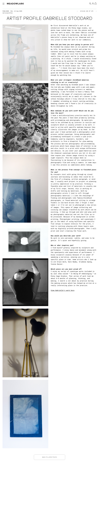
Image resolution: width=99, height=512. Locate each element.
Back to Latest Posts (49, 457)
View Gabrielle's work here (62, 290)
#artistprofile (8, 13)
